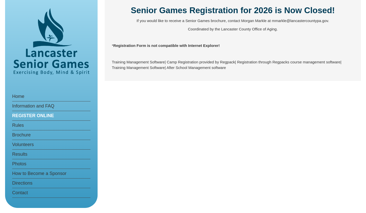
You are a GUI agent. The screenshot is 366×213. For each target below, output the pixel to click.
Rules (18, 125)
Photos (19, 163)
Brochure (21, 134)
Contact (20, 192)
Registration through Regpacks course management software (288, 62)
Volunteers (23, 144)
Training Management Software (138, 62)
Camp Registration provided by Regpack (201, 62)
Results (19, 154)
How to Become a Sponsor (39, 173)
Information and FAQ (33, 106)
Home (18, 96)
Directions (22, 183)
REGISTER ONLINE (33, 115)
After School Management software (196, 67)
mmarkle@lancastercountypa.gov (300, 21)
